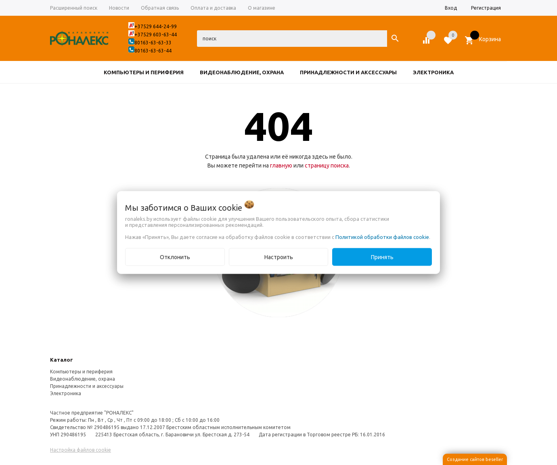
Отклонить (175, 257)
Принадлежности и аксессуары (87, 386)
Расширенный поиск (73, 7)
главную (281, 165)
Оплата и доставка (213, 7)
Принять (382, 257)
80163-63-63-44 (153, 50)
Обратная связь (160, 7)
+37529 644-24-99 (155, 26)
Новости (119, 7)
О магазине (261, 7)
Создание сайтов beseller (475, 459)
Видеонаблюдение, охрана (82, 378)
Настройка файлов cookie (80, 449)
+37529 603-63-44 (155, 34)
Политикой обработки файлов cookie (382, 237)
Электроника (65, 393)
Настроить (278, 257)
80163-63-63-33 (153, 42)
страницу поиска (327, 165)
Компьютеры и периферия (81, 371)
